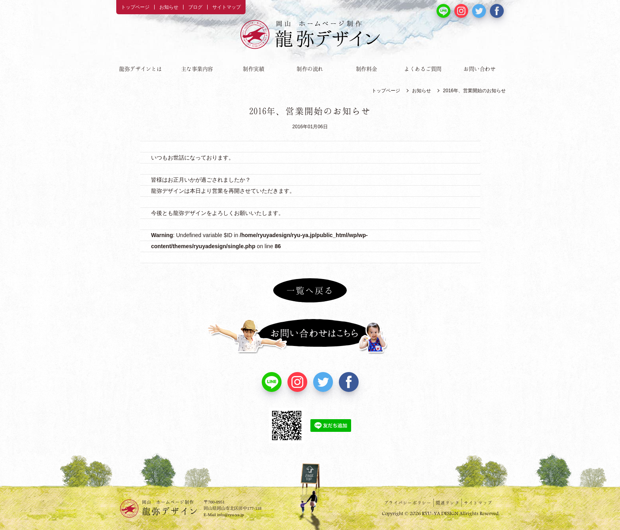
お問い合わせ (479, 69)
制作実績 (253, 69)
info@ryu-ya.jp (230, 514)
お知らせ (168, 7)
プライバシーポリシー (407, 502)
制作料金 (366, 69)
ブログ (195, 7)
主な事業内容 (197, 69)
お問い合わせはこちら (310, 336)
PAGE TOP (310, 483)
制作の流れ (310, 69)
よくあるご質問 (423, 69)
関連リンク (447, 502)
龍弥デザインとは (140, 69)
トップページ (135, 7)
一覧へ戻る (310, 290)
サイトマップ (226, 7)
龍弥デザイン (170, 507)
